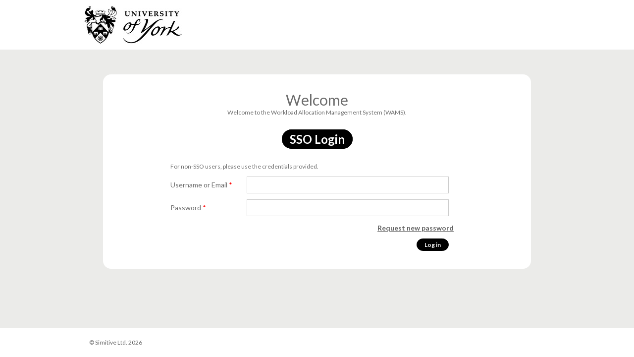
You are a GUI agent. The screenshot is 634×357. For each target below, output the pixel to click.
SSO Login (317, 139)
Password (188, 207)
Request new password (415, 228)
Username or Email (201, 184)
